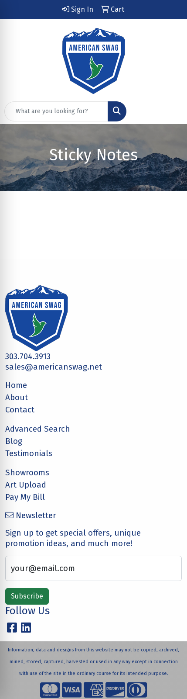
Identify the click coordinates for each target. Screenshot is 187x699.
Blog (13, 441)
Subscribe (27, 596)
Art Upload (25, 485)
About (16, 397)
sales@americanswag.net (53, 367)
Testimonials (28, 453)
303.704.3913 (28, 356)
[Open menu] (169, 111)
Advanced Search (37, 429)
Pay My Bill (25, 497)
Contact (19, 410)
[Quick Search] (56, 111)
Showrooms (27, 473)
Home (16, 385)
